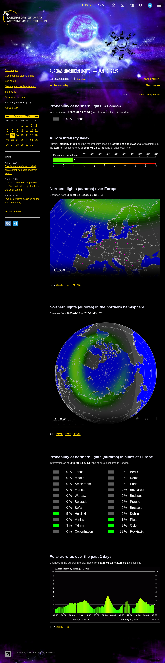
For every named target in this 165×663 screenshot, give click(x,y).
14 (17, 135)
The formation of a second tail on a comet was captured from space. (21, 170)
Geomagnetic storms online (19, 75)
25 (36, 140)
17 (31, 135)
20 (12, 140)
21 (17, 140)
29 (22, 144)
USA (148, 94)
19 (7, 140)
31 (31, 144)
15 (22, 135)
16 (27, 135)
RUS (85, 5)
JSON (59, 284)
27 (12, 144)
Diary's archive (13, 211)
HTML (77, 284)
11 (36, 130)
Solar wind (10, 91)
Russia (156, 94)
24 (31, 140)
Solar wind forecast (15, 97)
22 (22, 140)
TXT (68, 284)
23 (27, 140)
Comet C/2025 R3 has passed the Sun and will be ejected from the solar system (22, 186)
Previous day (61, 85)
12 (7, 135)
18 (36, 135)
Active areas (11, 108)
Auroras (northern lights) (71, 71)
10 (31, 130)
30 (27, 144)
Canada (140, 94)
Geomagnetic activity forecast (20, 86)
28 (17, 144)
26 (7, 144)
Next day (151, 85)
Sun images (11, 70)
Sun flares (10, 81)
